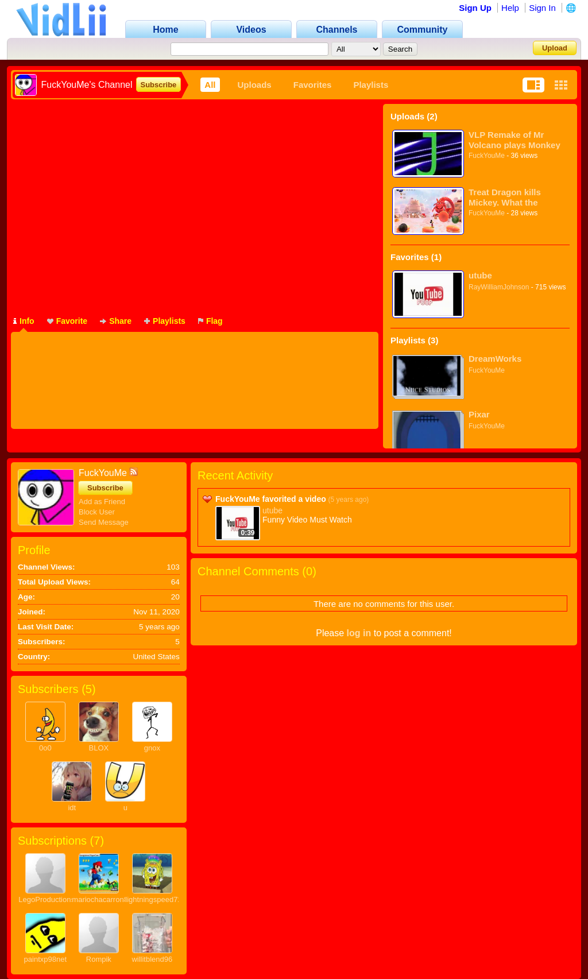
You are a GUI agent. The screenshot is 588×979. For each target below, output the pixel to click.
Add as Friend (102, 501)
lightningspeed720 (155, 899)
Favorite (67, 321)
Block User (97, 512)
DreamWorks (495, 358)
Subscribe (159, 84)
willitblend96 (151, 959)
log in (359, 633)
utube (480, 275)
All (209, 85)
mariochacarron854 (104, 899)
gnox (152, 748)
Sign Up (475, 8)
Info (23, 321)
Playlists (370, 85)
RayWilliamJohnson (499, 287)
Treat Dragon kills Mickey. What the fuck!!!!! (505, 197)
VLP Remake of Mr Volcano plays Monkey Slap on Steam (514, 140)
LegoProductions (46, 899)
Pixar (479, 414)
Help (510, 8)
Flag (210, 321)
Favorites (312, 85)
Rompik (98, 959)
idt (72, 807)
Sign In (542, 8)
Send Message (104, 522)
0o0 (45, 748)
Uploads (255, 85)
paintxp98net (45, 959)
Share (115, 321)
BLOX (98, 748)
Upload (554, 48)
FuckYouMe (487, 156)
